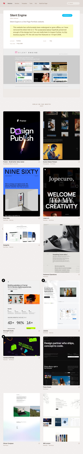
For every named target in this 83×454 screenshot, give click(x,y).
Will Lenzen (46, 443)
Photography (46, 163)
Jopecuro (46, 218)
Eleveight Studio (8, 331)
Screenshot (67, 15)
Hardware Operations (50, 274)
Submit (41, 106)
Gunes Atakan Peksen (50, 162)
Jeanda (45, 331)
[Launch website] (79, 162)
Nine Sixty (6, 218)
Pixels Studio (47, 387)
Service (11, 220)
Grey (51, 41)
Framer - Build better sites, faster (13, 162)
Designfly (6, 245)
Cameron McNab (8, 358)
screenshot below (44, 30)
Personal (45, 220)
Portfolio (18, 41)
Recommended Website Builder (10, 163)
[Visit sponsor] (39, 162)
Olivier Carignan (8, 443)
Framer (3, 280)
